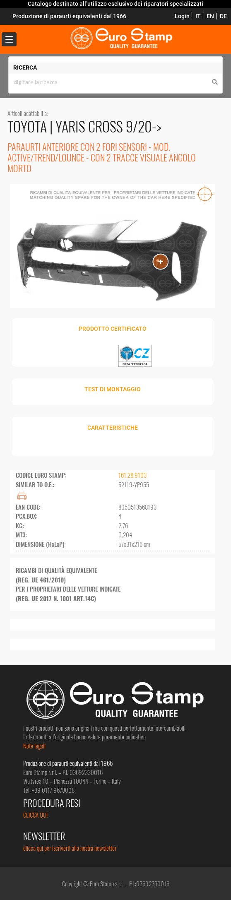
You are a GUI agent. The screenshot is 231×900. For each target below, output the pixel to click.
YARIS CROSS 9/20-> (108, 126)
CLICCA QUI (35, 814)
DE (223, 16)
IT (198, 16)
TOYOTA (28, 126)
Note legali (34, 745)
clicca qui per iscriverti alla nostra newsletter (69, 847)
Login (182, 16)
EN (210, 16)
